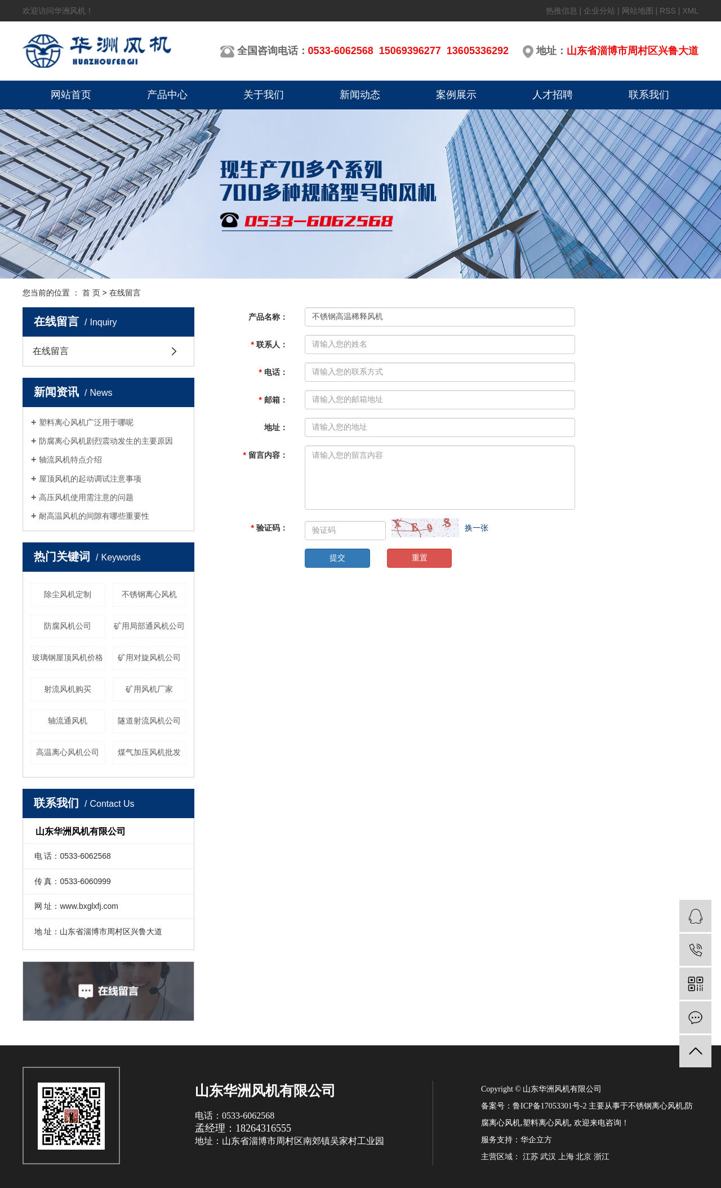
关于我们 (263, 94)
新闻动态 (360, 94)
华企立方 (536, 1140)
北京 (583, 1156)
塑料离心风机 (546, 1123)
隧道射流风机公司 (149, 720)
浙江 (601, 1156)
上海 (566, 1156)
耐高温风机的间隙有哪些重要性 (94, 515)
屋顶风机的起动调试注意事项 (90, 478)
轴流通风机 (67, 720)
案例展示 (456, 94)
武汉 (548, 1156)
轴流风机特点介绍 (70, 459)
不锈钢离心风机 (149, 594)
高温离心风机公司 (67, 752)
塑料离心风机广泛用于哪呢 (86, 422)
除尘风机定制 (67, 594)
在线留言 (51, 351)
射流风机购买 (67, 689)
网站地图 (637, 10)
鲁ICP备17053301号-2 (549, 1106)
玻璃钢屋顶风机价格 (67, 657)
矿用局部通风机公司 (149, 625)
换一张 (476, 527)
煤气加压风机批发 (149, 752)
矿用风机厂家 (149, 689)
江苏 (530, 1156)
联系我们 (649, 94)
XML (690, 10)
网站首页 (71, 94)
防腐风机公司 (67, 625)
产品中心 (167, 94)
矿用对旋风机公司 (149, 657)
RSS (668, 10)
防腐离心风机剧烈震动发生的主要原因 (106, 440)
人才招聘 (552, 94)
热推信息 (561, 10)
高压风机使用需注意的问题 (86, 497)
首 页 (91, 292)
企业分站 (599, 10)
